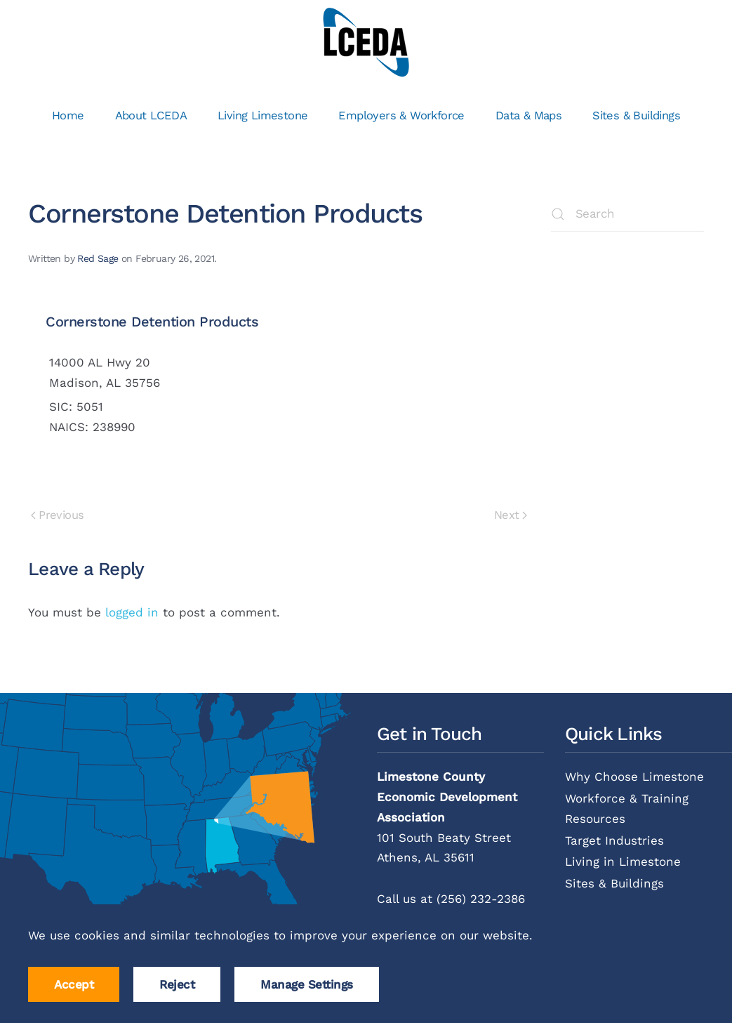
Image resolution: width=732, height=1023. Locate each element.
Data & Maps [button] (528, 115)
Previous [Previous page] (57, 515)
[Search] (627, 214)
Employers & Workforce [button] (401, 115)
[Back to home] (366, 42)
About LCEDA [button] (151, 115)
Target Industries (614, 840)
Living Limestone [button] (262, 115)
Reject (176, 984)
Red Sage (97, 258)
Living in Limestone (623, 861)
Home (68, 115)
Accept (73, 984)
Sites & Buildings (636, 115)
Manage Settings (306, 984)
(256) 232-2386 (481, 899)
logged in (132, 612)
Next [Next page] (510, 515)
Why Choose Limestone (634, 777)
